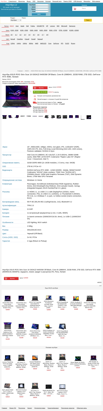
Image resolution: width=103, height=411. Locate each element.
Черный (40, 39)
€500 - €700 (53, 30)
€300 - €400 (34, 30)
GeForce (56, 43)
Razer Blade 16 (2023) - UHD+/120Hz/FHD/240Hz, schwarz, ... (78, 364)
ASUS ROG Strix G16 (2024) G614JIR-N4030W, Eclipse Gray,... (7, 305)
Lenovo (52, 26)
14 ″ (29, 35)
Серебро (20, 39)
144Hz (19, 43)
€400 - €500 (43, 30)
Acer (17, 26)
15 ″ (34, 35)
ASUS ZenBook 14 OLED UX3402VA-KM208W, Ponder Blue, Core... (48, 333)
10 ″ (12, 35)
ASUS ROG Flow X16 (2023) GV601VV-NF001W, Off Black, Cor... (35, 333)
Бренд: (6, 26)
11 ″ (16, 35)
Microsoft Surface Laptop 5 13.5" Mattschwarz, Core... (21, 392)
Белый (13, 39)
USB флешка (77, 1)
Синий (33, 39)
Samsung (72, 26)
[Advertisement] (51, 58)
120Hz (13, 43)
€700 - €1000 (63, 30)
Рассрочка (22, 408)
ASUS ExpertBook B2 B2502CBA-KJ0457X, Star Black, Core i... (62, 305)
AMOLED (43, 43)
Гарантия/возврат (53, 408)
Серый (27, 39)
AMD (36, 43)
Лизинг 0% (12, 408)
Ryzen (73, 43)
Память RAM (67, 1)
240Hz (25, 43)
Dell (27, 26)
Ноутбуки (4, 1)
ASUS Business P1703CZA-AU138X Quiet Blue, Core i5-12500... (49, 304)
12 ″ (20, 35)
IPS (62, 43)
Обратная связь (82, 408)
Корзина (84, 5)
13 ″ (25, 35)
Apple (22, 26)
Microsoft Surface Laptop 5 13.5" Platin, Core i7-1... (62, 392)
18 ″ (47, 35)
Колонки (48, 1)
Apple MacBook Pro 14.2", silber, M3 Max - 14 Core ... (49, 392)
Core (49, 43)
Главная (4, 408)
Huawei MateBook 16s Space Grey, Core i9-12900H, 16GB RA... (35, 364)
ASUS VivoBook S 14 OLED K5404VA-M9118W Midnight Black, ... (76, 305)
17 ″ (43, 35)
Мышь (29, 1)
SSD (34, 1)
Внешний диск (57, 1)
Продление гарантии (67, 408)
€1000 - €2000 (74, 30)
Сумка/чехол (13, 1)
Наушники (40, 1)
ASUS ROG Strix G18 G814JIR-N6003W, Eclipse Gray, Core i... (21, 333)
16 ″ (38, 35)
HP (47, 26)
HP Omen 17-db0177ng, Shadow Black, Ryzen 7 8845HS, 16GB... (35, 393)
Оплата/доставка (39, 408)
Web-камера (96, 1)
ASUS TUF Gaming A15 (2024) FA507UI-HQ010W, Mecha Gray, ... (90, 305)
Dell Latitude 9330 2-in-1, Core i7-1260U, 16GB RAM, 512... (8, 392)
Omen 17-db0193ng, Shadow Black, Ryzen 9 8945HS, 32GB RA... (49, 365)
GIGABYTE (40, 26)
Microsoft (64, 26)
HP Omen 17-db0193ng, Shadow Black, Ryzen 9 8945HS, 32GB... (21, 365)
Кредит (29, 408)
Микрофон (87, 1)
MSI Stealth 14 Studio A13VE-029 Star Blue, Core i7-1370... (93, 364)
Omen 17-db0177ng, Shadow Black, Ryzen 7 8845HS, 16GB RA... (62, 365)
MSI (58, 26)
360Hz (31, 43)
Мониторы (21, 1)
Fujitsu (33, 26)
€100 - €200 (14, 30)
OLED (67, 43)
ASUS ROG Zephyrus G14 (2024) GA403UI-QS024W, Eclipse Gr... (7, 334)
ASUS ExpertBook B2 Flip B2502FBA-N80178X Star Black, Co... (62, 333)
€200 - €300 (24, 30)
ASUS (12, 26)
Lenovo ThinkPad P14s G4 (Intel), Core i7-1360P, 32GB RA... (7, 364)
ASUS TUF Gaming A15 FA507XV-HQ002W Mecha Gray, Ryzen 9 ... (35, 304)
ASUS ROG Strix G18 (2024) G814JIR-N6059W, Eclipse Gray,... (21, 305)
